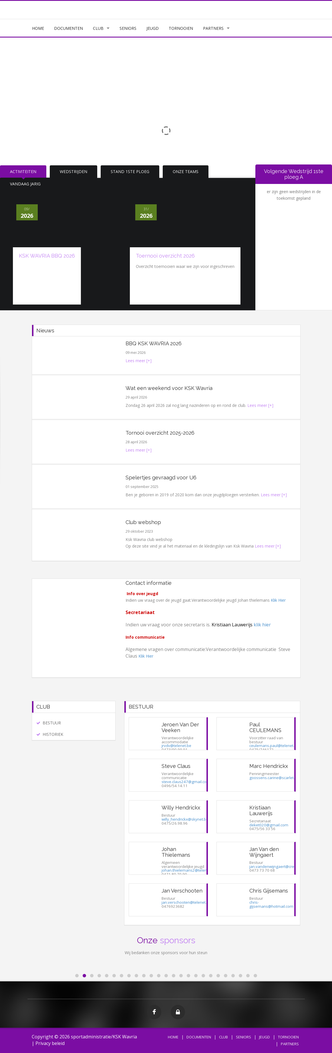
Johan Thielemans (176, 852)
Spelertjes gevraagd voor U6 (161, 477)
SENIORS (128, 28)
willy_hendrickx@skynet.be (185, 819)
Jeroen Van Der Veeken (180, 727)
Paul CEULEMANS (265, 727)
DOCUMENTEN (68, 28)
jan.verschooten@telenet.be (186, 902)
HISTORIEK (53, 734)
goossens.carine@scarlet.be (274, 777)
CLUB (98, 28)
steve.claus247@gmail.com (186, 781)
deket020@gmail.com (268, 825)
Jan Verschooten (182, 891)
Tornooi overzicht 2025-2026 (160, 433)
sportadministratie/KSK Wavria (104, 1037)
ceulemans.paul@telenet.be (274, 745)
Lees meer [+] (139, 360)
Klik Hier (278, 600)
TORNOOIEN (181, 28)
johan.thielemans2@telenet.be (189, 870)
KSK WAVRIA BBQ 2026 (47, 256)
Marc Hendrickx (268, 766)
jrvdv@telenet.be (176, 745)
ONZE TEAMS (185, 171)
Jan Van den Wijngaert (264, 852)
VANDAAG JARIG (25, 184)
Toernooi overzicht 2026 (165, 256)
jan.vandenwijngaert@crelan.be (277, 866)
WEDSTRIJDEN (73, 171)
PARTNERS (213, 28)
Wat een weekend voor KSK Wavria (169, 388)
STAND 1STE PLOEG (130, 171)
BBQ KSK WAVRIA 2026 (154, 343)
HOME (38, 28)
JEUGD (152, 28)
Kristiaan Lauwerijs (261, 810)
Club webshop (143, 522)
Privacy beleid (50, 1043)
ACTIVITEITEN (23, 171)
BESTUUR (52, 722)
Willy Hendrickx (181, 808)
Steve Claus (176, 766)
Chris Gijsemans (268, 891)
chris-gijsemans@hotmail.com (271, 904)
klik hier (262, 624)
